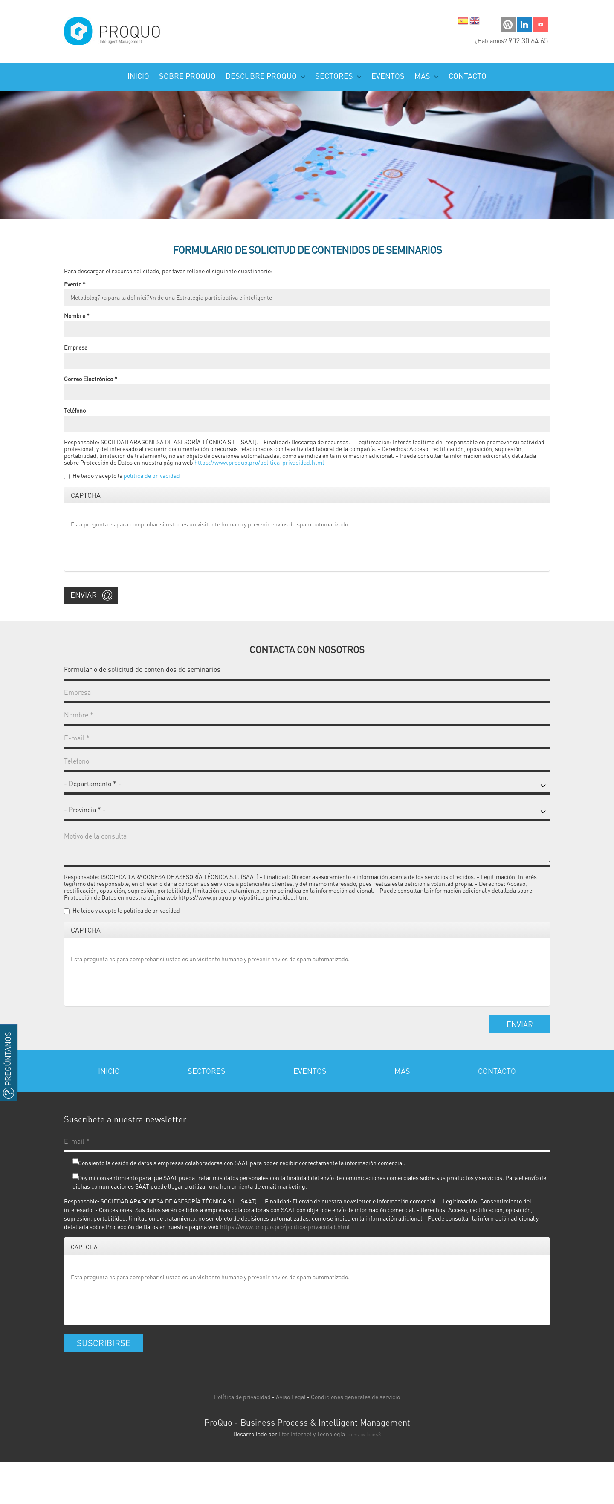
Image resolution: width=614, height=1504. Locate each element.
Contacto (468, 76)
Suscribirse (103, 1342)
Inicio (138, 76)
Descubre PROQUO (265, 76)
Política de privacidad (242, 1396)
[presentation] (135, 548)
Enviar (83, 594)
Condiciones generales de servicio (355, 1396)
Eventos (388, 76)
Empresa (75, 347)
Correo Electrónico (90, 378)
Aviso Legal (291, 1396)
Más (426, 76)
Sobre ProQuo (187, 76)
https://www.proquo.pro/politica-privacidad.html (259, 462)
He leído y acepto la (126, 475)
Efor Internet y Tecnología (311, 1433)
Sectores (338, 76)
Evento (75, 284)
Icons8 (373, 1434)
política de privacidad (152, 475)
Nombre (77, 315)
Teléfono (75, 410)
